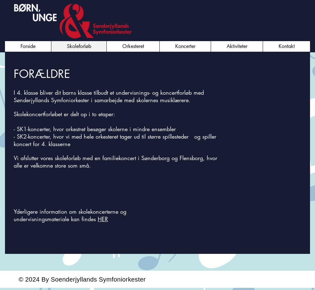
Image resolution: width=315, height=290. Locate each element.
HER (103, 219)
